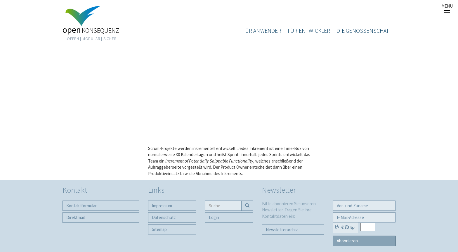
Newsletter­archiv (282, 229)
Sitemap (159, 229)
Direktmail (75, 217)
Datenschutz (164, 217)
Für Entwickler (309, 30)
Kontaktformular (81, 205)
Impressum (162, 205)
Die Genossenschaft (364, 30)
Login (214, 217)
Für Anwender (261, 30)
